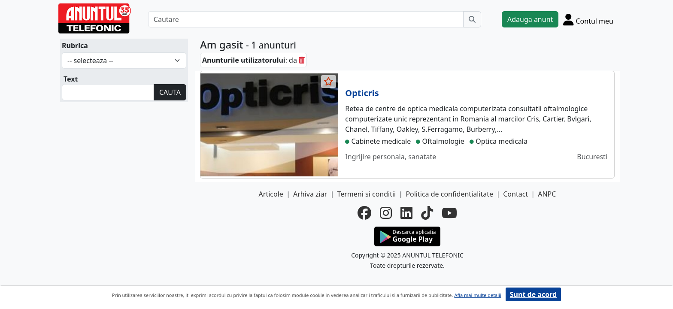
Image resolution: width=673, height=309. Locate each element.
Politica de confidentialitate (449, 194)
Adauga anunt (530, 19)
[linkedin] (406, 213)
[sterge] (302, 60)
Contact (515, 194)
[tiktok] (427, 213)
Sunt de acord (533, 294)
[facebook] (364, 213)
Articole (271, 194)
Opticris (362, 93)
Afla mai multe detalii (477, 295)
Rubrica (75, 45)
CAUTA (170, 92)
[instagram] (386, 213)
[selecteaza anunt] (328, 81)
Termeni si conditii (366, 194)
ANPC (547, 194)
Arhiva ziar (310, 194)
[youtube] (449, 213)
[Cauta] (472, 19)
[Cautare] (306, 19)
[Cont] (588, 19)
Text (71, 79)
